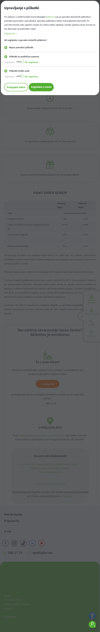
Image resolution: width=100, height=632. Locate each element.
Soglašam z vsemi (41, 86)
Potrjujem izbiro (16, 87)
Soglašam (9, 62)
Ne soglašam (31, 62)
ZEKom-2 (50, 16)
